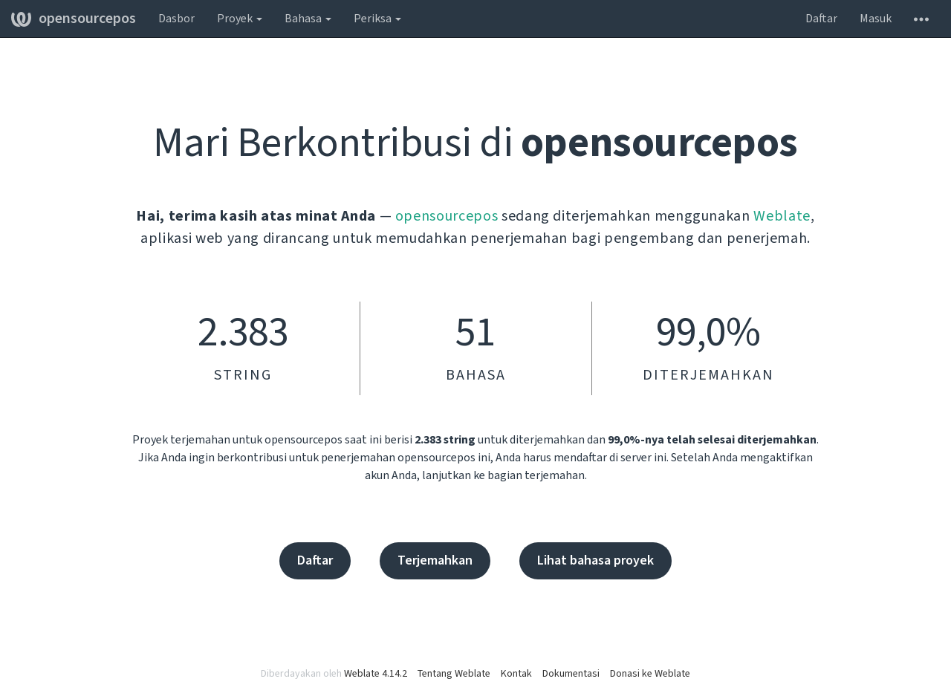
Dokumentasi (571, 673)
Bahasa (308, 18)
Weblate (782, 216)
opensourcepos (73, 18)
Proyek (239, 18)
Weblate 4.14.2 (375, 673)
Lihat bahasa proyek (595, 560)
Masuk (876, 18)
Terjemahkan (435, 560)
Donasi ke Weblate (650, 673)
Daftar (821, 18)
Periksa (377, 18)
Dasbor (176, 18)
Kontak (516, 673)
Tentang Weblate (454, 673)
